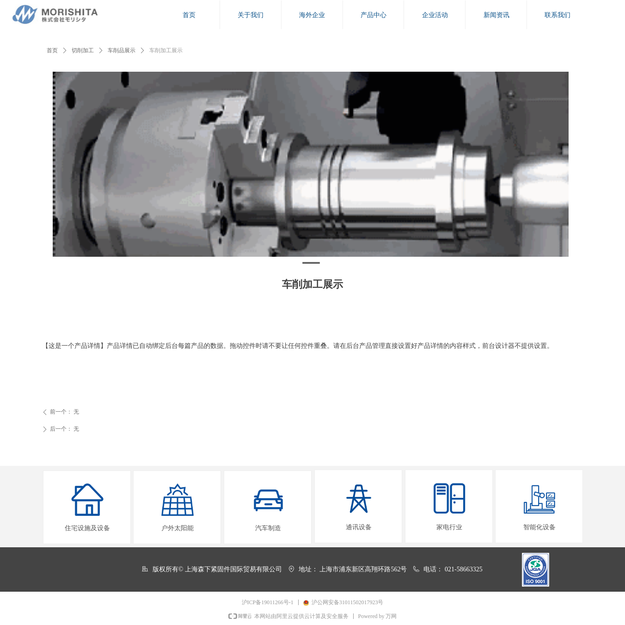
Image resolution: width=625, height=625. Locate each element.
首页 (52, 50)
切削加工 (83, 50)
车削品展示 (121, 50)
